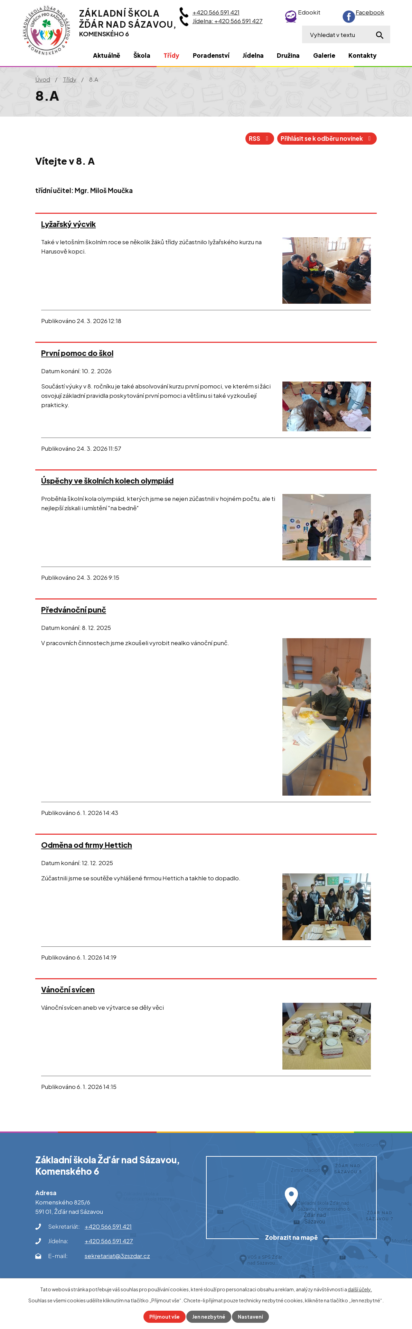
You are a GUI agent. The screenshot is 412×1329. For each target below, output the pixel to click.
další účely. (360, 1289)
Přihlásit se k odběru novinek (327, 138)
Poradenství (211, 55)
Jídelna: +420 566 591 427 (228, 21)
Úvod (42, 79)
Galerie (324, 55)
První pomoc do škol (77, 353)
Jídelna (253, 55)
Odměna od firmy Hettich (86, 845)
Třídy (69, 79)
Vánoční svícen (68, 989)
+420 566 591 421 (216, 12)
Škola (141, 55)
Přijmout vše (164, 1316)
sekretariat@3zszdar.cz (117, 1255)
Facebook (370, 12)
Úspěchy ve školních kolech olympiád (107, 480)
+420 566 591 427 (109, 1241)
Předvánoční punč (73, 609)
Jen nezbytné (208, 1316)
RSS (260, 138)
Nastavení (250, 1316)
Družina (288, 55)
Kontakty (362, 55)
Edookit (309, 12)
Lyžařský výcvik (68, 224)
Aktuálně (106, 55)
